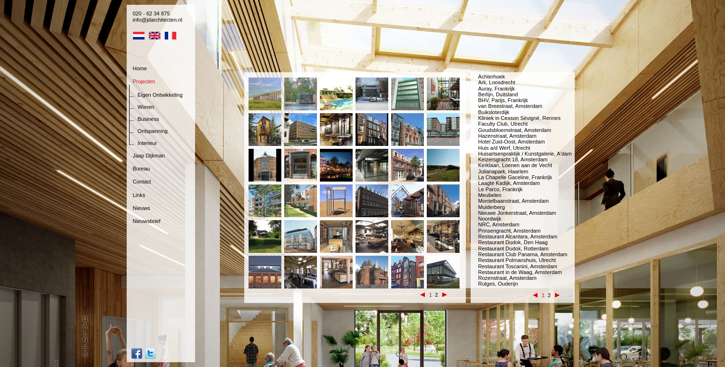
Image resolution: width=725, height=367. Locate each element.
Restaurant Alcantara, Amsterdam (517, 236)
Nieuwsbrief (146, 221)
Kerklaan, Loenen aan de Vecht (515, 165)
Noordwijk (489, 219)
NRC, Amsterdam (499, 224)
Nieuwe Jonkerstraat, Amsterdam (517, 213)
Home (140, 68)
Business (148, 119)
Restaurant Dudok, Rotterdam (513, 248)
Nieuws (141, 208)
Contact (142, 181)
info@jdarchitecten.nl (158, 20)
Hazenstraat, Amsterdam (507, 136)
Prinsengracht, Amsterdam (509, 231)
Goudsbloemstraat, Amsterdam (515, 130)
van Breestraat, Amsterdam (510, 106)
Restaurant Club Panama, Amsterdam (522, 254)
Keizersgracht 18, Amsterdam (513, 159)
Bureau (141, 168)
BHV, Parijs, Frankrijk (503, 100)
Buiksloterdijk (494, 112)
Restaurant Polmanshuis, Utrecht (517, 260)
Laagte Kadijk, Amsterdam (509, 183)
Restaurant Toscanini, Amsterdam (517, 266)
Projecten (144, 81)
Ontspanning (153, 131)
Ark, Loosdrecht (496, 82)
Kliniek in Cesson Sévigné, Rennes (519, 118)
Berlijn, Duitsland (498, 94)
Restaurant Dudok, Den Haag (513, 242)
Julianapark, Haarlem (503, 171)
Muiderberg (491, 207)
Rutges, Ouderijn (498, 284)
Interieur (147, 143)
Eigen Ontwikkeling (160, 95)
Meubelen (489, 195)
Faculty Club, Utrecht (503, 124)
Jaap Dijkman (149, 155)
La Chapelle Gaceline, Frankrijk (515, 177)
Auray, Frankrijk (496, 89)
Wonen (146, 107)
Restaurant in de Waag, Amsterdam (520, 272)
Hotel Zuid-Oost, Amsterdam (511, 141)
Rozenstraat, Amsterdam (507, 278)
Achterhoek (491, 76)
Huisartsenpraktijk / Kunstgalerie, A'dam (525, 154)
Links (139, 195)
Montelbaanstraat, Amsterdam (513, 201)
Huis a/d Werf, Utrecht (504, 148)
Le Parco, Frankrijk (500, 189)
